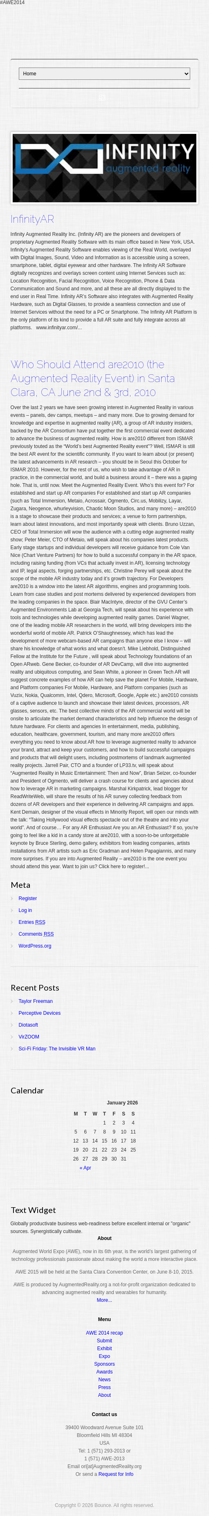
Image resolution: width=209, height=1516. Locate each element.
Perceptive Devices (40, 1013)
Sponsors (104, 1364)
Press (104, 1387)
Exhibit (104, 1348)
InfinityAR (32, 219)
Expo (104, 1356)
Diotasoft (28, 1025)
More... (104, 1300)
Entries (32, 922)
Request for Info (116, 1474)
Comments (36, 934)
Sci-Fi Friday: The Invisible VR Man (57, 1049)
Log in (25, 910)
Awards (105, 1372)
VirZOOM (29, 1037)
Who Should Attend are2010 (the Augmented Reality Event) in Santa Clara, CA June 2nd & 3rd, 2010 (93, 378)
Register (28, 898)
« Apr (85, 1168)
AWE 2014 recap (104, 1333)
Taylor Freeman (36, 1001)
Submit (104, 1341)
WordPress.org (35, 946)
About (104, 1395)
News (104, 1380)
